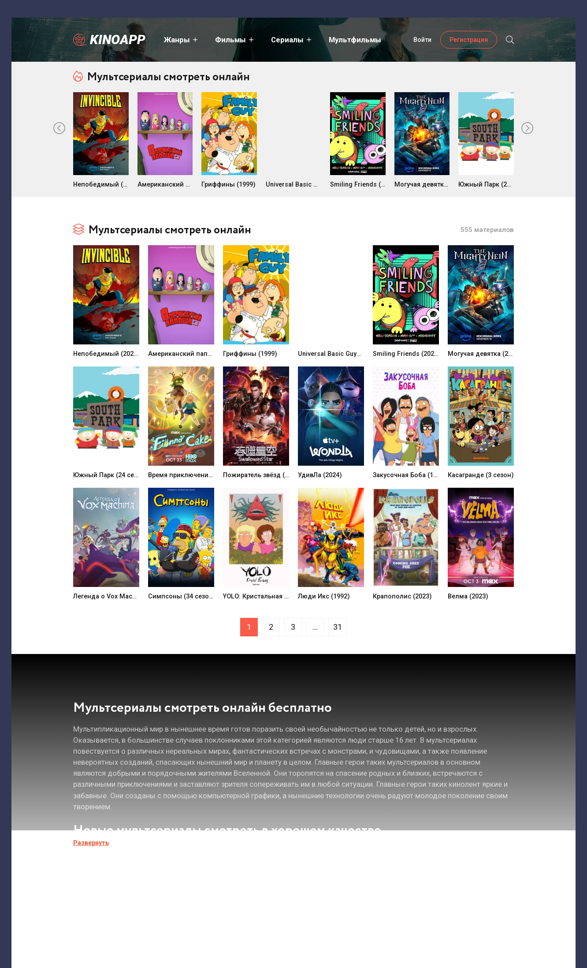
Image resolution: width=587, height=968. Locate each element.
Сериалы (286, 39)
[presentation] (59, 129)
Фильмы (229, 39)
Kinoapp (117, 39)
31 (337, 627)
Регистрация (469, 39)
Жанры (176, 39)
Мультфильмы (354, 39)
